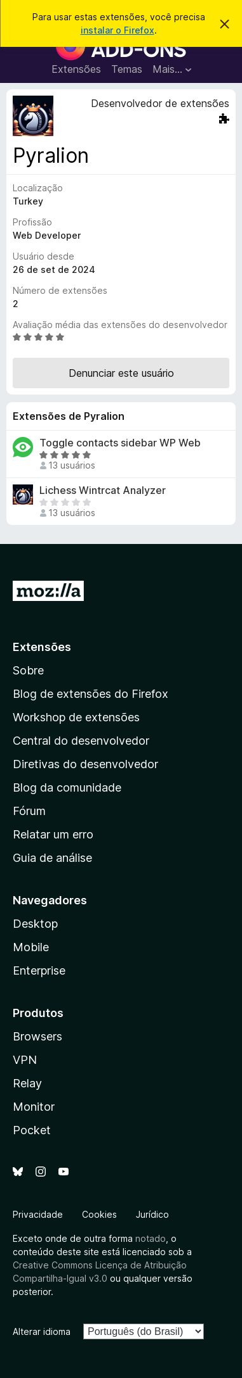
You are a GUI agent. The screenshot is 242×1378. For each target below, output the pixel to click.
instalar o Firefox (117, 30)
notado (150, 1238)
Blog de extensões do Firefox (90, 693)
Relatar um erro (53, 834)
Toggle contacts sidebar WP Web (120, 443)
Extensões (76, 69)
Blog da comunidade (67, 787)
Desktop (35, 923)
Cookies (99, 1214)
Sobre (28, 670)
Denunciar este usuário (121, 373)
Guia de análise (52, 857)
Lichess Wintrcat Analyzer (102, 490)
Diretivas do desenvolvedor (85, 764)
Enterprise (39, 970)
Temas (126, 69)
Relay (27, 1083)
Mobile (31, 947)
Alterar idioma (42, 1331)
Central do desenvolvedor (81, 740)
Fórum (29, 811)
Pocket (32, 1130)
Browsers (37, 1036)
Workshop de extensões (76, 717)
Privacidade (38, 1214)
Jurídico (152, 1214)
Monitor (34, 1106)
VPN (25, 1059)
